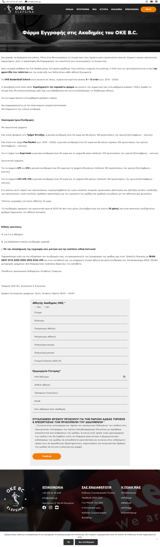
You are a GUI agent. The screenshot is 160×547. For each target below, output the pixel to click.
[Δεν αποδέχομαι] (157, 539)
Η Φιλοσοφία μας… (92, 508)
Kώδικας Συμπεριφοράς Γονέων (98, 493)
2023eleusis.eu (128, 493)
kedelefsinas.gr (129, 513)
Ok (68, 542)
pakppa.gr (126, 503)
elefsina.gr (126, 498)
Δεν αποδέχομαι (86, 542)
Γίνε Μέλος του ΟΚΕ (92, 503)
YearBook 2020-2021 (92, 498)
